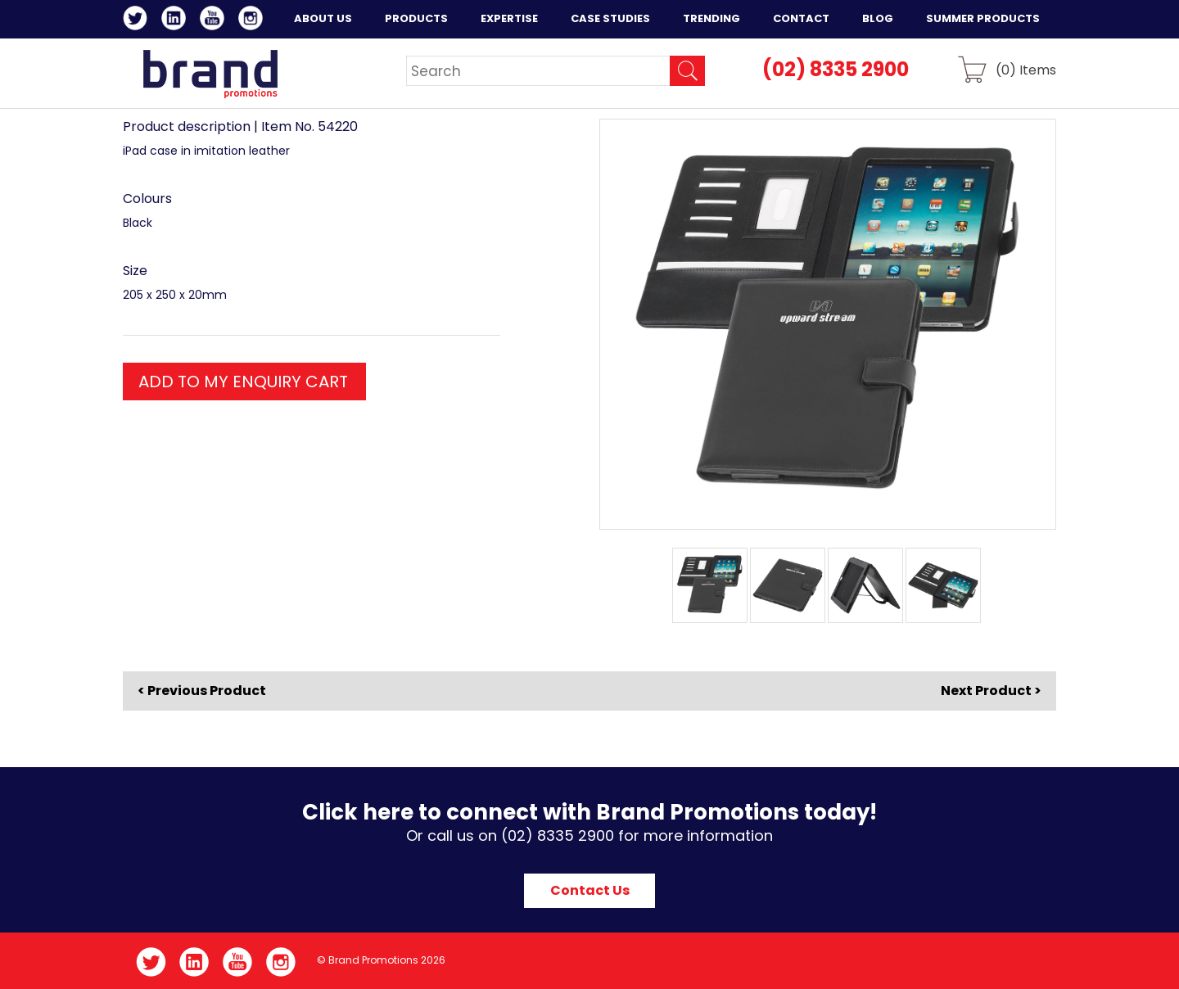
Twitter (138, 20)
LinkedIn (176, 20)
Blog (877, 18)
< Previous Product (202, 691)
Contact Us (590, 890)
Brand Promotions (210, 74)
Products (416, 18)
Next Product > (991, 690)
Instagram (253, 20)
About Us (323, 18)
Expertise (509, 18)
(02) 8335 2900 (835, 69)
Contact (801, 18)
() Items (1026, 69)
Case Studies (610, 18)
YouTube (215, 20)
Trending (711, 18)
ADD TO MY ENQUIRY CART (243, 381)
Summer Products (983, 18)
